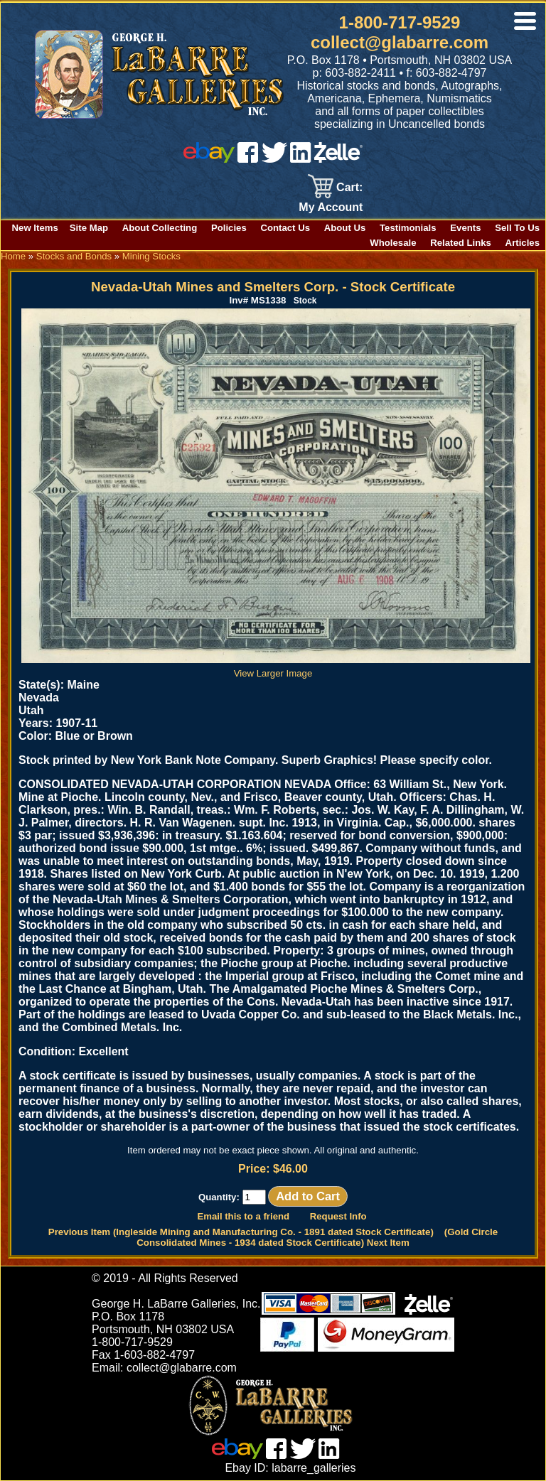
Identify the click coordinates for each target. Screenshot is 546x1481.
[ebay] (209, 159)
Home (13, 256)
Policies (229, 227)
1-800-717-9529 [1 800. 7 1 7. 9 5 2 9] (400, 22)
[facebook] (247, 159)
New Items (35, 227)
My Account (331, 207)
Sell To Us (517, 227)
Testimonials (408, 227)
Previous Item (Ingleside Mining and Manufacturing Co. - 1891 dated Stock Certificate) (241, 1232)
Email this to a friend (243, 1216)
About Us (345, 227)
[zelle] (338, 159)
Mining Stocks (151, 256)
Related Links (460, 242)
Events (465, 227)
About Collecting (160, 227)
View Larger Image (275, 668)
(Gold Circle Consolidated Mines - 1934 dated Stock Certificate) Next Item (317, 1237)
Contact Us (285, 227)
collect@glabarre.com (399, 42)
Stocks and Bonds (74, 256)
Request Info (338, 1216)
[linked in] (300, 159)
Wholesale (393, 242)
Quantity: (232, 1197)
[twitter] (274, 159)
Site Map (89, 227)
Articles (522, 242)
